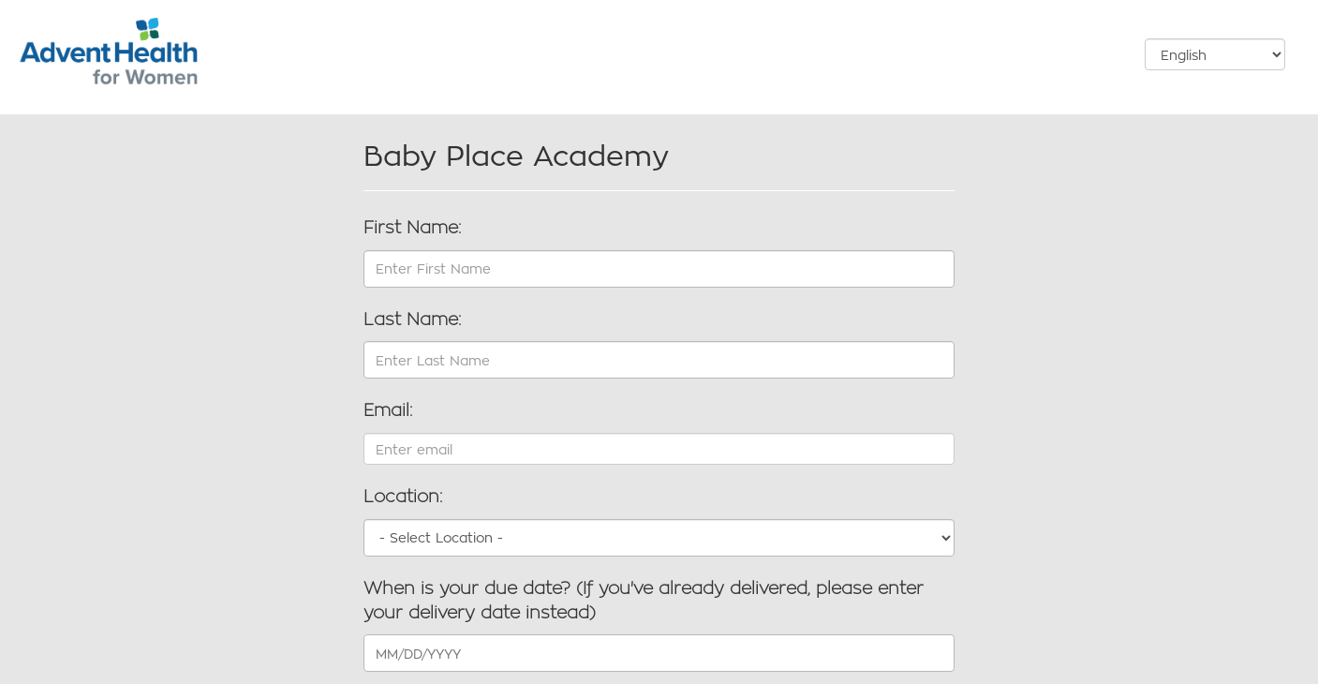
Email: (387, 410)
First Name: (412, 227)
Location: (402, 496)
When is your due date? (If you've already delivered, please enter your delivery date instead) (643, 600)
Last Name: (412, 319)
